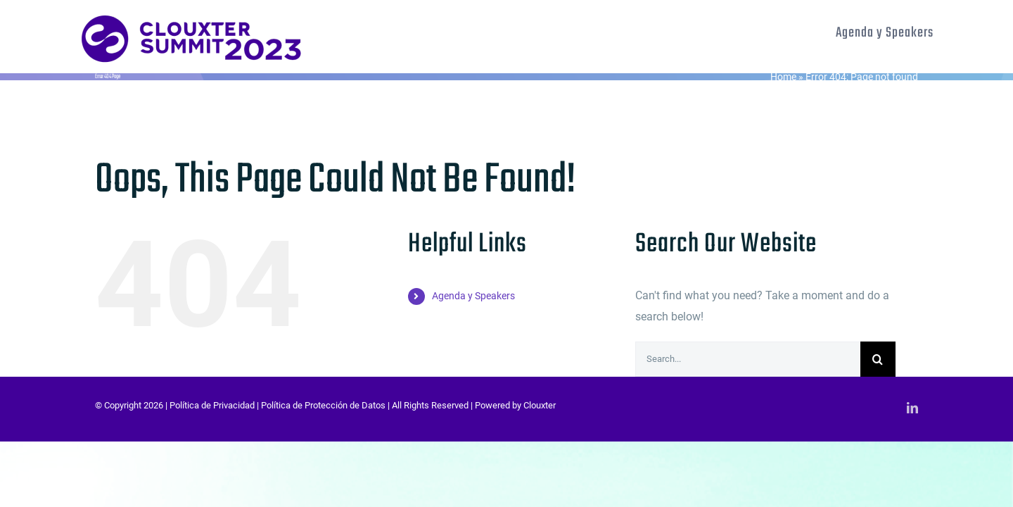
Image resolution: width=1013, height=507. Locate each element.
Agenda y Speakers (473, 295)
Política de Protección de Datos (323, 405)
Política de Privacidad (212, 405)
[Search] (878, 359)
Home (783, 76)
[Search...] (747, 359)
